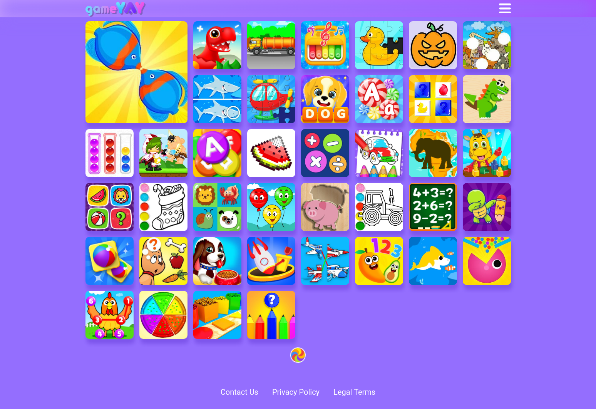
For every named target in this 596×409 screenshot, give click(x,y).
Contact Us (239, 392)
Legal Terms (354, 392)
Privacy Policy (296, 392)
